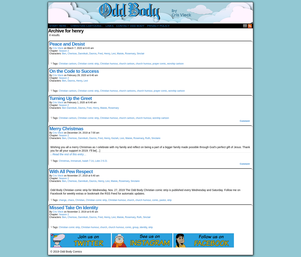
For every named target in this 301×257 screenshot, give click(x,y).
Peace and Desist (67, 44)
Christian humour (109, 63)
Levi (113, 53)
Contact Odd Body (130, 25)
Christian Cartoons (87, 25)
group (136, 227)
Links (109, 25)
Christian (79, 200)
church (130, 200)
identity (143, 227)
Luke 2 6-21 (101, 161)
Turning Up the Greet (70, 98)
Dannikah (83, 53)
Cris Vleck (58, 48)
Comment (244, 121)
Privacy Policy (158, 25)
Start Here (58, 25)
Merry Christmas (66, 128)
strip (169, 200)
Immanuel (76, 161)
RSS (250, 25)
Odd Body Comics (150, 12)
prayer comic (159, 63)
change (62, 200)
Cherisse (72, 53)
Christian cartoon (68, 63)
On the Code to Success (74, 71)
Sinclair (140, 53)
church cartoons (127, 90)
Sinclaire (155, 138)
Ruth (147, 138)
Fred (100, 53)
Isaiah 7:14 (88, 161)
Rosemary (130, 53)
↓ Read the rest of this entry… (68, 154)
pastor (162, 200)
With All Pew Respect (71, 171)
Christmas (64, 161)
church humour (143, 63)
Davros (93, 53)
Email (245, 25)
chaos (71, 200)
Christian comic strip (88, 63)
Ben (64, 53)
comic (155, 200)
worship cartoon (175, 63)
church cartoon (126, 63)
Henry (107, 53)
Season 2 (64, 50)
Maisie (120, 53)
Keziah (115, 138)
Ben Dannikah (69, 108)
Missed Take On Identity (73, 207)
